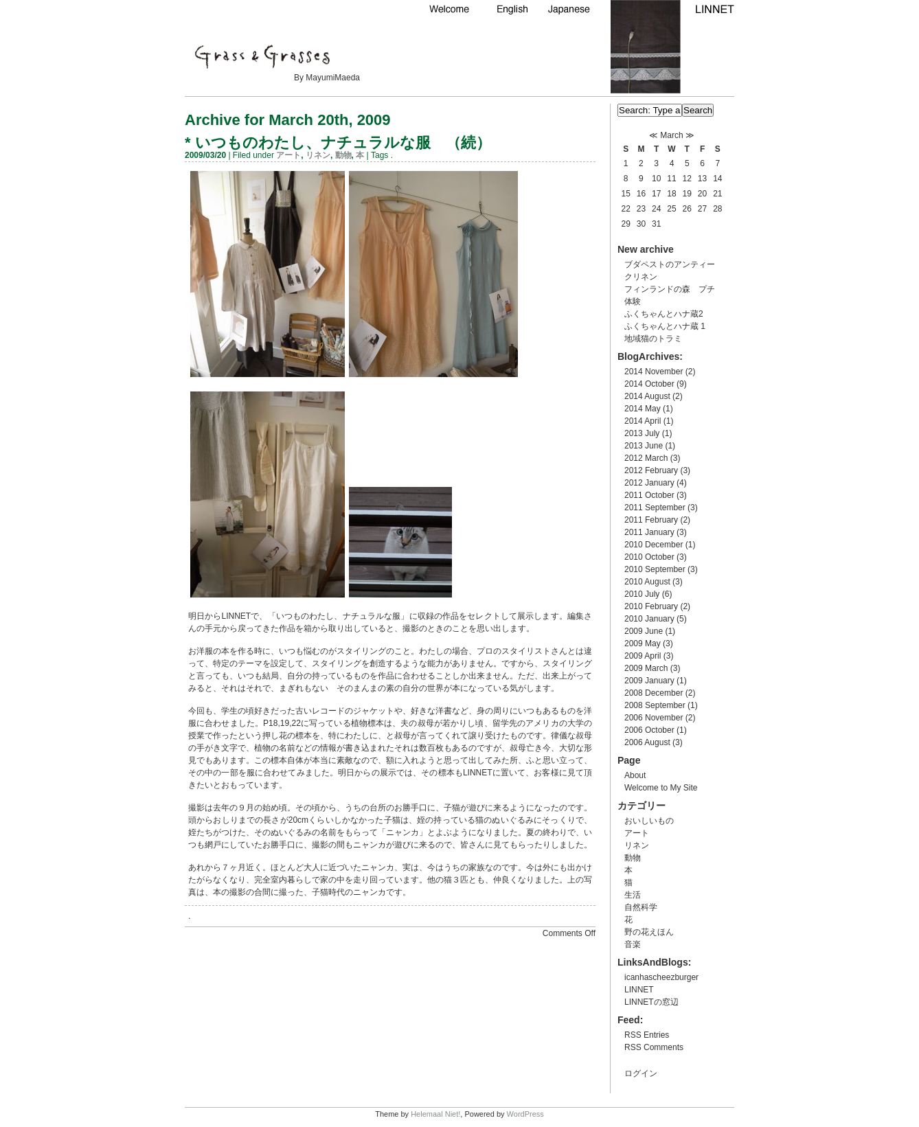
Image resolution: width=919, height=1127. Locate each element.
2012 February (651, 470)
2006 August (647, 742)
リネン (318, 155)
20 (702, 193)
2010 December (653, 544)
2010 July (641, 594)
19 (687, 193)
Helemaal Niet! (435, 1114)
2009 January (649, 680)
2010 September (654, 569)
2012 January (649, 483)
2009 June (643, 631)
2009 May (642, 643)
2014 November (653, 371)
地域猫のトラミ (653, 338)
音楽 (632, 944)
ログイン (640, 1073)
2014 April (642, 421)
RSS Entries (646, 1035)
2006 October (649, 730)
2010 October (649, 557)
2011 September (654, 507)
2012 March (646, 458)
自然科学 (640, 907)
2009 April (642, 656)
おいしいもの (649, 821)
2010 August (647, 582)
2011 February (651, 520)
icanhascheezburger (661, 977)
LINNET (639, 989)
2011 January (649, 532)
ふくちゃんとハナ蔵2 (663, 314)
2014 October (649, 384)
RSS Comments (653, 1047)
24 (656, 209)
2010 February (651, 606)
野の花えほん (649, 932)
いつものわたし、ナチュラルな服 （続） (343, 142)
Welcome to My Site (660, 788)
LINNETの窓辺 (651, 1002)
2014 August (647, 396)
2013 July (641, 433)
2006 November (653, 717)
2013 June (643, 446)
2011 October (649, 495)
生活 (632, 895)
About (635, 775)
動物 (343, 155)
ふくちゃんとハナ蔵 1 (664, 326)
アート (288, 155)
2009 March (646, 668)
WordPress (525, 1114)
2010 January (649, 619)
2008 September (654, 705)
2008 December (653, 693)
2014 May (642, 408)
